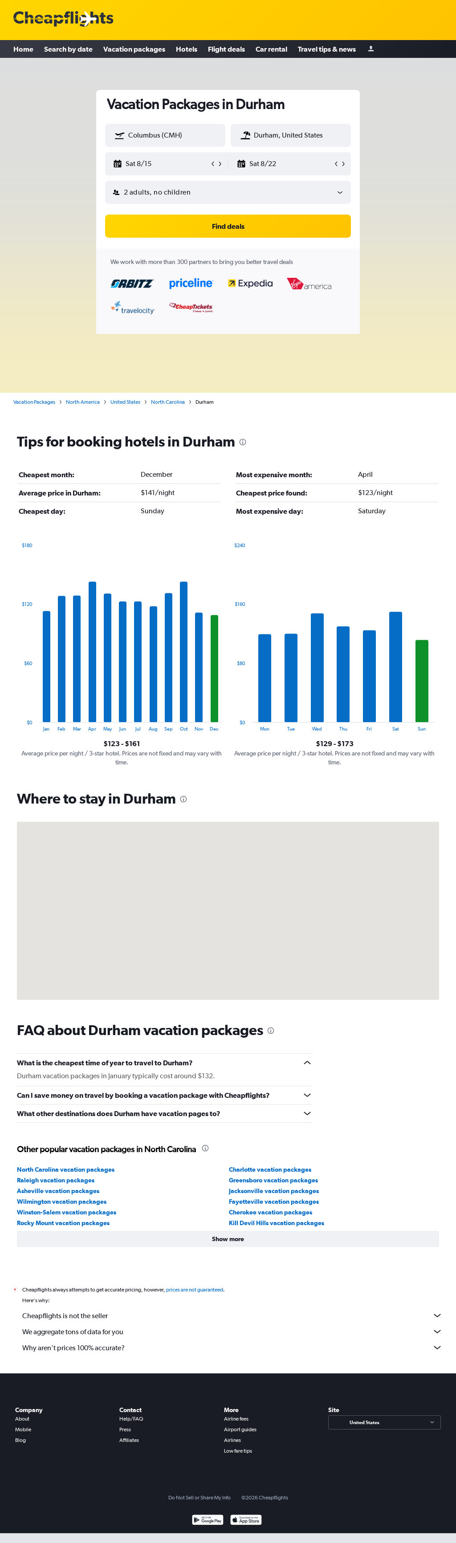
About (22, 1419)
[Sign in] (371, 49)
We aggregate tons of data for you (232, 1331)
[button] (119, 135)
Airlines (232, 1440)
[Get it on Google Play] (208, 1521)
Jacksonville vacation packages (274, 1190)
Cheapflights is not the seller (232, 1315)
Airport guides (240, 1429)
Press (125, 1429)
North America (83, 402)
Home (23, 49)
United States (125, 402)
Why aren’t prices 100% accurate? (232, 1347)
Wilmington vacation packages (61, 1201)
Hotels (186, 49)
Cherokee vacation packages (270, 1212)
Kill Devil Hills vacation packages (276, 1222)
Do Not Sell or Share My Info (199, 1497)
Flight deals (226, 49)
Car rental (271, 49)
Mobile (23, 1429)
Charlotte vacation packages (270, 1169)
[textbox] (165, 135)
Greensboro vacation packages (273, 1180)
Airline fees (236, 1419)
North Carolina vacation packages (65, 1169)
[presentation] (243, 442)
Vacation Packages (34, 402)
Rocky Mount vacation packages (63, 1222)
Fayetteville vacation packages (274, 1201)
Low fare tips (238, 1451)
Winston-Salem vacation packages (66, 1212)
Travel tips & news (327, 49)
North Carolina (168, 402)
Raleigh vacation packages (55, 1180)
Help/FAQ (131, 1419)
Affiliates (129, 1440)
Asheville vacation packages (58, 1190)
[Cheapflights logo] (63, 19)
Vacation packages (134, 49)
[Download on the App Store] (246, 1521)
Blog (20, 1440)
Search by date (68, 49)
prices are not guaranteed (194, 1290)
